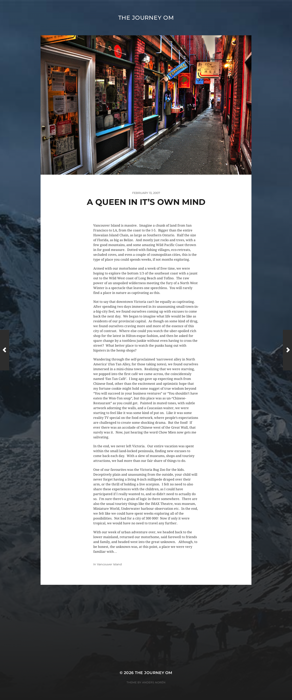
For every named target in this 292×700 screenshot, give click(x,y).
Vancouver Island (109, 564)
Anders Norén (153, 682)
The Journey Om (146, 17)
